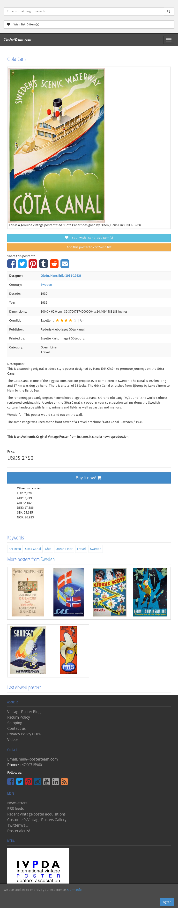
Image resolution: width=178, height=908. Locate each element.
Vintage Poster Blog (24, 712)
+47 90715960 (31, 765)
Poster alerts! (18, 831)
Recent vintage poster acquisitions (36, 814)
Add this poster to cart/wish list (89, 247)
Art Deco (15, 549)
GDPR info (74, 890)
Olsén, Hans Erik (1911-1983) (61, 276)
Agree (167, 902)
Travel (81, 549)
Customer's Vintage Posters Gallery (37, 820)
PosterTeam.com (17, 39)
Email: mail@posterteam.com (32, 759)
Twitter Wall (17, 825)
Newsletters (17, 803)
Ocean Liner (64, 549)
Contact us (16, 728)
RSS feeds (15, 808)
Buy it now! (88, 478)
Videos (12, 739)
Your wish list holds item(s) (89, 238)
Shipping (14, 723)
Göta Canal (33, 549)
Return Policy (18, 717)
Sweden (46, 285)
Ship (48, 549)
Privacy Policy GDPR (24, 734)
